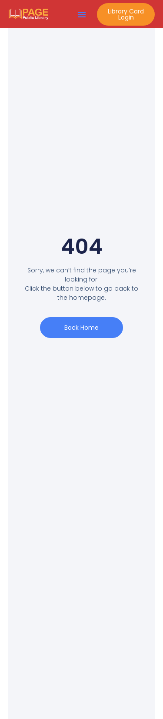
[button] (81, 14)
